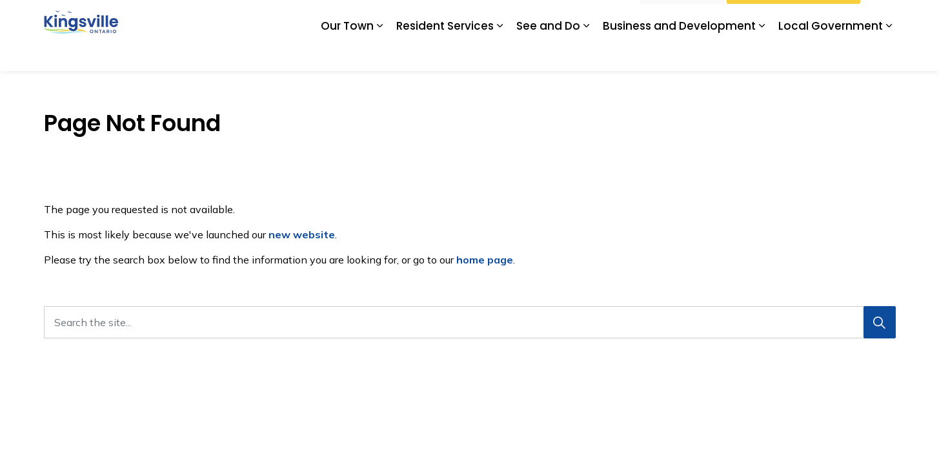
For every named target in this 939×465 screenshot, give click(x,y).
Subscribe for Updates (582, 17)
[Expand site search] (883, 18)
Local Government (830, 53)
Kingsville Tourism (485, 17)
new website (301, 234)
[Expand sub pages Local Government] (889, 53)
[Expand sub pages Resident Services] (500, 53)
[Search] (879, 322)
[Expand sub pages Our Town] (380, 53)
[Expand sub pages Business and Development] (762, 53)
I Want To (682, 18)
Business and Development (679, 53)
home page (484, 259)
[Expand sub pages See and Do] (586, 53)
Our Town (347, 53)
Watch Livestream (793, 18)
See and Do (548, 53)
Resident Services (445, 53)
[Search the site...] (470, 322)
